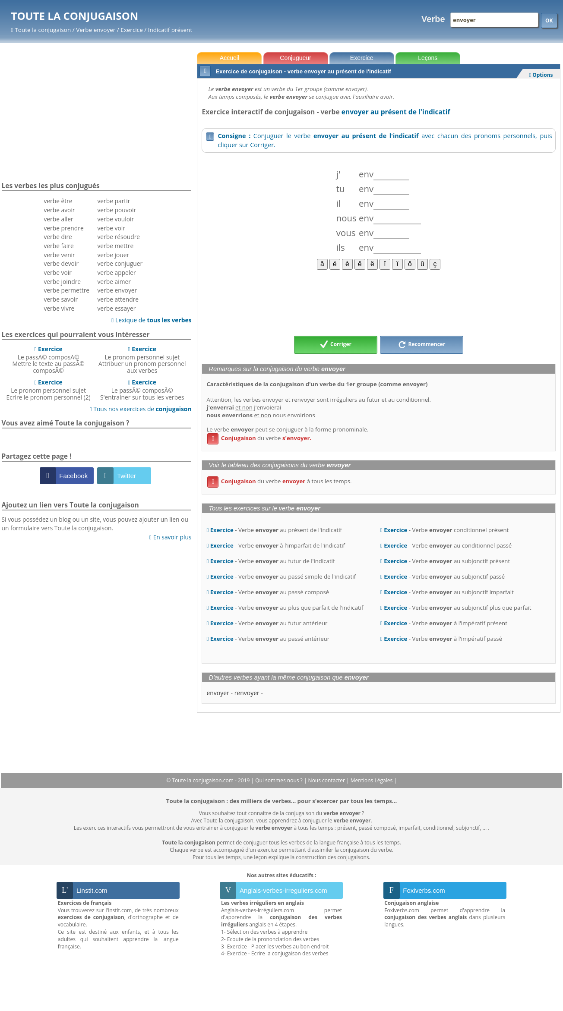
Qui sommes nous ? (279, 780)
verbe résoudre (118, 237)
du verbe (259, 438)
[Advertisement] (378, 302)
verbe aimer (113, 281)
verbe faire (58, 246)
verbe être (58, 201)
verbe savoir (61, 299)
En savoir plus (170, 537)
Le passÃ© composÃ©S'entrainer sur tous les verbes (142, 389)
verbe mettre (115, 246)
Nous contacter (327, 780)
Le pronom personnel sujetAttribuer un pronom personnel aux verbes (142, 360)
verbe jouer (113, 255)
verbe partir (113, 201)
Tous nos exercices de (141, 409)
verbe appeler (116, 272)
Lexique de (151, 320)
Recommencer (422, 344)
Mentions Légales (372, 780)
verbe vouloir (115, 219)
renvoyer (246, 693)
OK (549, 20)
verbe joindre (62, 281)
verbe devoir (61, 263)
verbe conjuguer (119, 263)
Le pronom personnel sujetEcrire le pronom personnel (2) (48, 389)
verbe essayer (116, 308)
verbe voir (57, 272)
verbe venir (59, 255)
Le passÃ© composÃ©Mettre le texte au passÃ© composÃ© (49, 360)
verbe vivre (59, 308)
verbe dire (58, 237)
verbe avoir (59, 210)
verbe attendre (118, 299)
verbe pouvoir (116, 210)
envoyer (217, 693)
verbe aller (58, 219)
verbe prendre (63, 228)
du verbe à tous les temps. (279, 481)
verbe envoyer (117, 290)
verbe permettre (66, 290)
